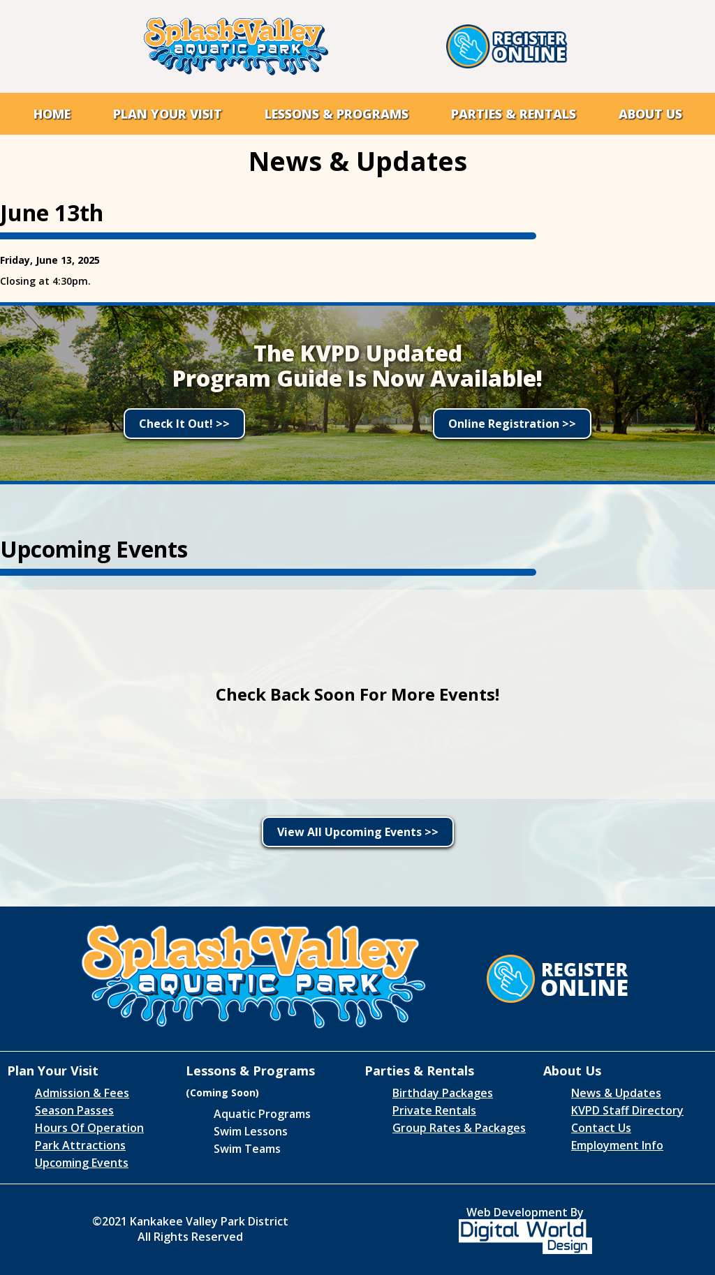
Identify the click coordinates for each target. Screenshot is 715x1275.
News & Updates (616, 1093)
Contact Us (601, 1127)
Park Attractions (80, 1145)
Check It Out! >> (184, 423)
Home (52, 113)
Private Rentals (434, 1110)
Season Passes (74, 1110)
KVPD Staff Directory (627, 1110)
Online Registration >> (512, 423)
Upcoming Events (81, 1162)
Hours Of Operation (89, 1127)
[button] (167, 114)
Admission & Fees (82, 1093)
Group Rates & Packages (459, 1127)
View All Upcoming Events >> (357, 832)
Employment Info (617, 1145)
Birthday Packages (442, 1093)
